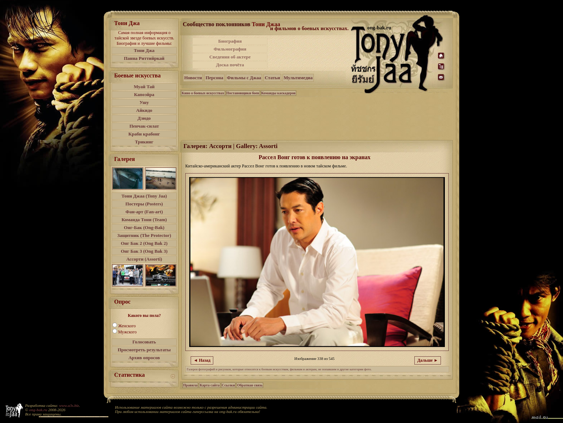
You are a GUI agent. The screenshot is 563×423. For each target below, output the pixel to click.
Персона (214, 77)
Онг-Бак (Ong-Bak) (144, 227)
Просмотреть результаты (144, 349)
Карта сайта (209, 385)
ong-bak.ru (38, 410)
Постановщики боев (243, 93)
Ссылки (228, 385)
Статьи (272, 77)
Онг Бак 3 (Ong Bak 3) (144, 251)
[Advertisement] (310, 53)
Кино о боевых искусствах (203, 93)
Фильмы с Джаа (244, 77)
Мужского (127, 331)
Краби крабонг (144, 134)
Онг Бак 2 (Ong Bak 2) (144, 243)
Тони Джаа (266, 24)
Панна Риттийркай (144, 58)
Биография (230, 41)
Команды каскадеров (278, 93)
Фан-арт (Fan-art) (144, 211)
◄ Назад (202, 360)
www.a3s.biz (69, 405)
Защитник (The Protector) (144, 235)
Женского (127, 325)
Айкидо (144, 110)
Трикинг (144, 141)
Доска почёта (230, 64)
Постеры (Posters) (144, 203)
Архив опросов (144, 357)
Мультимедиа (298, 77)
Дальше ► (427, 360)
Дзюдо (144, 118)
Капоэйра (144, 94)
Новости (193, 77)
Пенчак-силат (144, 126)
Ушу (144, 102)
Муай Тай (144, 86)
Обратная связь (249, 385)
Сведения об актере (230, 57)
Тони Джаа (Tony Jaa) (144, 196)
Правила (190, 385)
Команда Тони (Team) (144, 219)
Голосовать (144, 341)
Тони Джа (144, 50)
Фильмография (230, 49)
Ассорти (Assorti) (144, 259)
